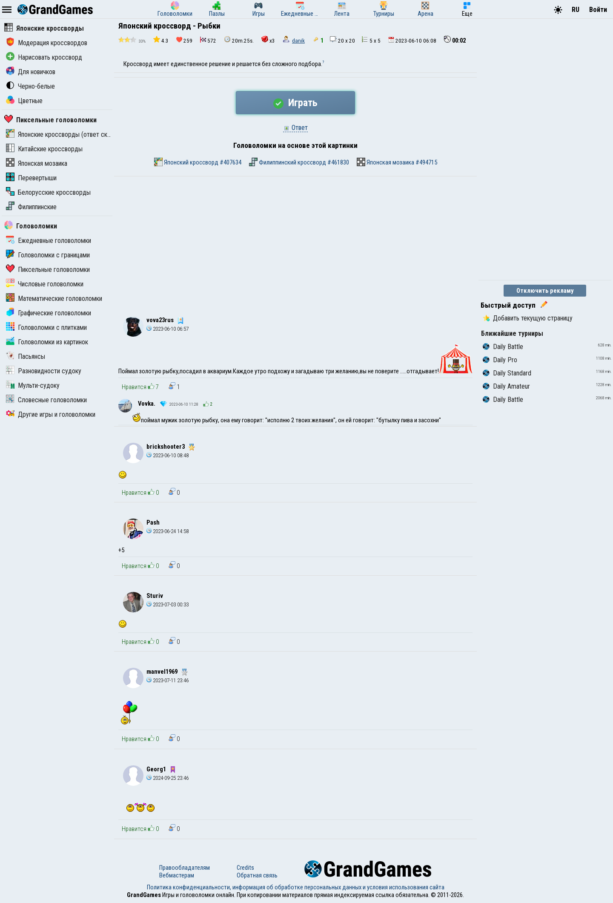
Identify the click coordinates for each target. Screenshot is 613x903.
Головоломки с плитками (46, 327)
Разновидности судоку (43, 371)
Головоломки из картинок (47, 342)
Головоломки (30, 226)
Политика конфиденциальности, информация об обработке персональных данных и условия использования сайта (295, 887)
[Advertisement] (295, 240)
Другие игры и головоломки (50, 414)
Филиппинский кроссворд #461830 (299, 162)
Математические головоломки (54, 298)
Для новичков (30, 72)
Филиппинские (31, 207)
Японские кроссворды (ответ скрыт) (63, 134)
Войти (598, 10)
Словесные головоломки (46, 400)
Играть (295, 103)
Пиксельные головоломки (50, 120)
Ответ (295, 128)
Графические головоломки (48, 313)
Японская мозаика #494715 (397, 162)
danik (298, 41)
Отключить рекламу (545, 290)
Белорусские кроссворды (48, 192)
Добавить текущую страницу (528, 318)
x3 (268, 40)
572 (208, 40)
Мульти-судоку (33, 385)
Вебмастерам (176, 875)
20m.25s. (239, 40)
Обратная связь (257, 875)
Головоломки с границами (48, 255)
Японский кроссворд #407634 (197, 162)
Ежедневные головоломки (48, 241)
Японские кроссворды (44, 28)
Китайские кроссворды (44, 149)
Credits (245, 867)
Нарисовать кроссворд (44, 57)
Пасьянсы (25, 356)
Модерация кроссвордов (46, 43)
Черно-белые (30, 86)
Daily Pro (500, 360)
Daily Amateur (506, 386)
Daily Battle (503, 347)
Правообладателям (184, 867)
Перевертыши (31, 178)
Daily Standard (507, 373)
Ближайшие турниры (512, 333)
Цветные (24, 101)
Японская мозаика (36, 163)
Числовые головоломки (44, 284)
